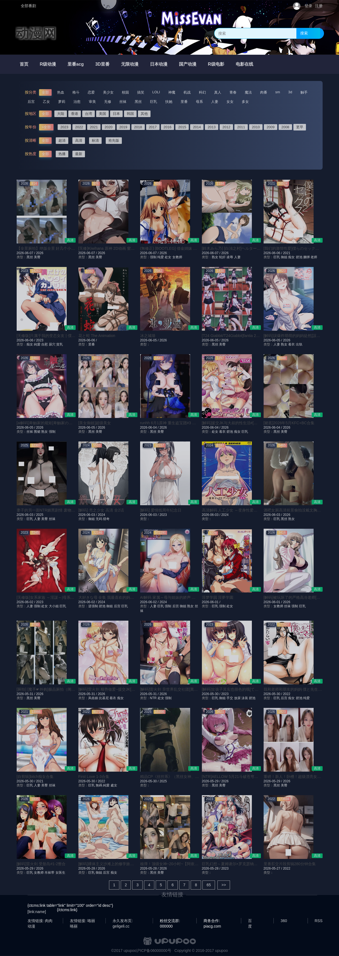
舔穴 (52, 344)
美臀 (37, 257)
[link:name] (37, 911)
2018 (138, 127)
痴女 (291, 257)
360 (284, 921)
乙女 (46, 102)
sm (277, 92)
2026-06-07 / (26, 253)
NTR (153, 698)
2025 (39, 515)
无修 (107, 102)
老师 (314, 257)
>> (224, 885)
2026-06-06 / (273, 253)
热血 (60, 92)
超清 (62, 140)
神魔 (171, 92)
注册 (319, 6)
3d (290, 92)
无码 (99, 519)
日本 (116, 114)
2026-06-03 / (26, 515)
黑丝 (138, 102)
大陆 (60, 114)
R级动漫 (48, 64)
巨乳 (153, 102)
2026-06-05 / (150, 340)
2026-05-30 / (211, 694)
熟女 (215, 257)
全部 (45, 92)
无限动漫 (129, 64)
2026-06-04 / (150, 427)
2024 (101, 515)
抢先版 (113, 140)
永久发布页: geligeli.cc (123, 921)
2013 (212, 127)
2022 (79, 127)
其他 (144, 114)
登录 (308, 6)
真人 (217, 92)
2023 (64, 127)
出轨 (299, 344)
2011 (241, 127)
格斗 (75, 92)
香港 (74, 114)
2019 (123, 127)
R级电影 (216, 64)
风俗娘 (93, 698)
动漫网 (35, 33)
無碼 (99, 785)
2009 (271, 127)
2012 (226, 127)
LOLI (156, 92)
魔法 (248, 92)
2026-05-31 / (26, 694)
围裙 (37, 432)
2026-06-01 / (211, 602)
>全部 (46, 127)
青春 (233, 92)
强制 (153, 257)
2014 (197, 127)
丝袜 (122, 102)
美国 (102, 114)
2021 (94, 127)
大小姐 (54, 606)
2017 (153, 127)
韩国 (130, 114)
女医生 (60, 872)
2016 (168, 127)
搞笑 (140, 92)
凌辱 (229, 257)
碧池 (299, 257)
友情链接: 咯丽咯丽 (82, 921)
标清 (95, 140)
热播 (62, 154)
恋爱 (91, 92)
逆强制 (93, 606)
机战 (187, 92)
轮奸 (222, 257)
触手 (304, 92)
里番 (184, 102)
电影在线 (244, 64)
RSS (319, 921)
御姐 (284, 257)
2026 (39, 253)
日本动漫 (158, 64)
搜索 (304, 33)
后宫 (31, 102)
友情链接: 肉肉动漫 (40, 921)
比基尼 (104, 698)
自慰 (44, 344)
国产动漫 (187, 64)
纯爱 (160, 257)
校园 (125, 92)
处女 (168, 257)
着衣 (291, 344)
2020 (109, 127)
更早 (299, 127)
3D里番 (102, 64)
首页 (24, 64)
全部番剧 (28, 6)
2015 (182, 127)
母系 (199, 102)
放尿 (237, 698)
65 (209, 885)
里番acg (75, 64)
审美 (92, 102)
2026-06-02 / (26, 602)
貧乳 (59, 344)
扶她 (168, 102)
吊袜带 (49, 872)
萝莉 (61, 102)
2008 (285, 127)
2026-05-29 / (211, 781)
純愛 (37, 344)
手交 (229, 698)
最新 (78, 154)
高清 (78, 140)
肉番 (263, 92)
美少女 (108, 92)
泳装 (244, 698)
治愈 (77, 102)
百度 (250, 921)
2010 (256, 127)
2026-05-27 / (273, 868)
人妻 (214, 102)
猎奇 (106, 519)
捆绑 (306, 257)
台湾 (88, 114)
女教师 (177, 257)
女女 (230, 102)
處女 (114, 785)
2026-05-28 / (88, 868)
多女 (245, 102)
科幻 (202, 92)
